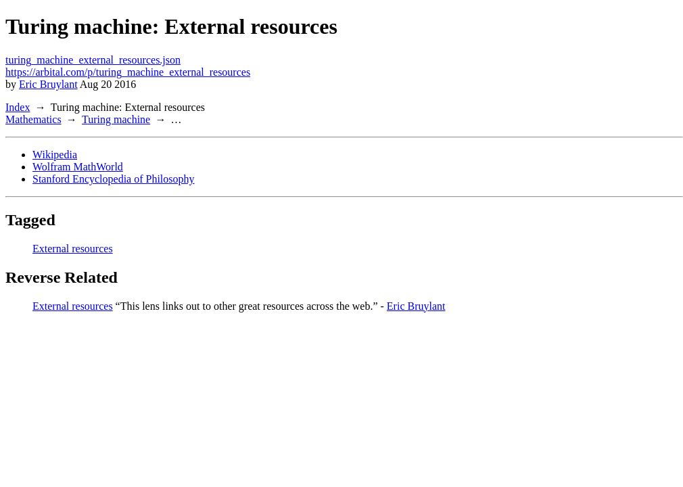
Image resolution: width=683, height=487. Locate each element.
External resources (72, 248)
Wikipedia (54, 154)
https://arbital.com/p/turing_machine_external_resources (127, 72)
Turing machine (116, 119)
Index (17, 107)
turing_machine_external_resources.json (93, 60)
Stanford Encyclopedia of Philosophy (113, 179)
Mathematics (33, 119)
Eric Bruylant (48, 84)
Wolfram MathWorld (77, 166)
